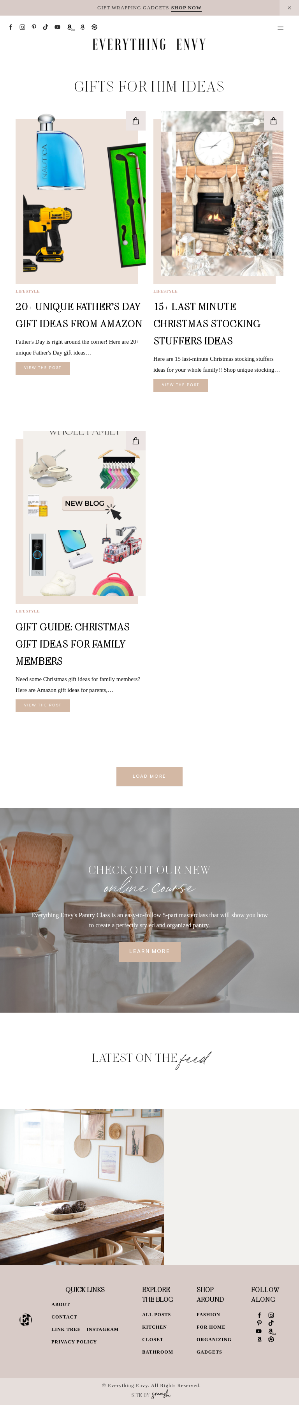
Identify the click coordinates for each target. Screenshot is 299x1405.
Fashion (208, 1314)
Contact (64, 1317)
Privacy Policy (74, 1342)
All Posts (156, 1314)
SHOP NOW (186, 8)
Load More (149, 776)
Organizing (214, 1339)
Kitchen (154, 1327)
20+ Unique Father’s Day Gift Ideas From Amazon (79, 315)
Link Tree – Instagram (85, 1329)
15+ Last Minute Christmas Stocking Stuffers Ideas (206, 323)
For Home (211, 1327)
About (60, 1304)
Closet (153, 1339)
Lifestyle (28, 291)
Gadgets (209, 1352)
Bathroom (157, 1352)
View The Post (43, 368)
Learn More (149, 952)
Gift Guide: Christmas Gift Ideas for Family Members (73, 644)
